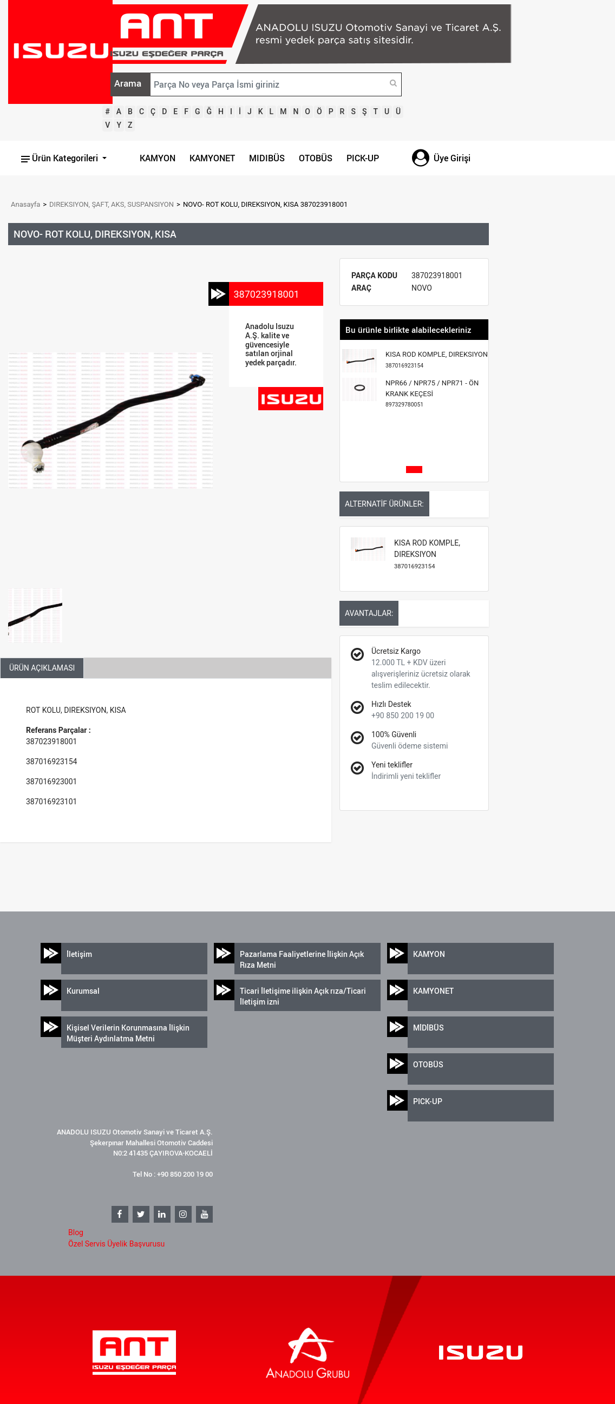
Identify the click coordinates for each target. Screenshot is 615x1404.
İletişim (79, 954)
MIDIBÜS (267, 158)
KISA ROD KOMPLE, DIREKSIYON (436, 359)
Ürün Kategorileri (60, 158)
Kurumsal (83, 991)
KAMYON (157, 158)
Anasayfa (25, 204)
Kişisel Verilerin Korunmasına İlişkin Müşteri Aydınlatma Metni (128, 1033)
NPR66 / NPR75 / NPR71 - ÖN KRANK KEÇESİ (432, 393)
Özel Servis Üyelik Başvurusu (116, 1243)
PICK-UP (362, 158)
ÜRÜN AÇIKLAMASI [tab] (42, 668)
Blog (75, 1232)
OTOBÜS (315, 158)
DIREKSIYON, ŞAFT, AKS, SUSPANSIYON (111, 204)
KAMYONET (212, 158)
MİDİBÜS (428, 1027)
